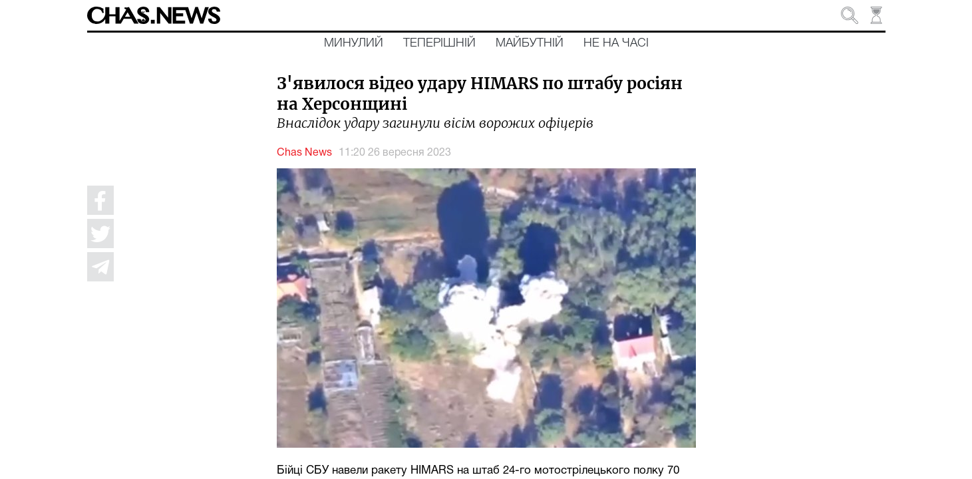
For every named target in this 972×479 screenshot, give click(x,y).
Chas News (304, 153)
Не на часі (616, 43)
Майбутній (530, 43)
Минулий (353, 43)
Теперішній (439, 43)
